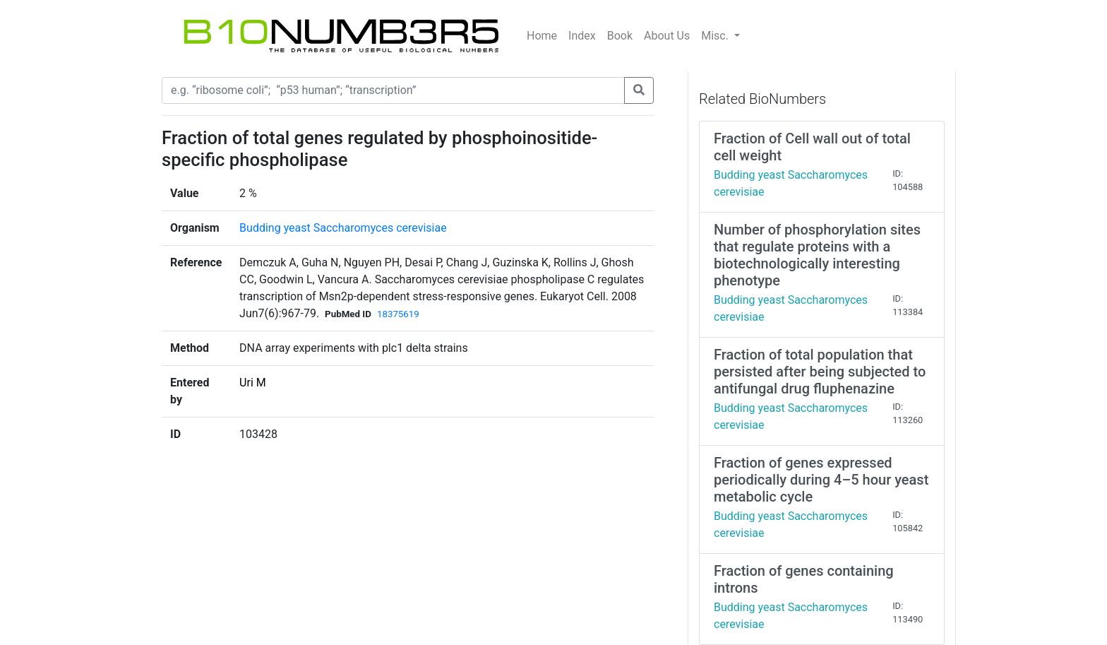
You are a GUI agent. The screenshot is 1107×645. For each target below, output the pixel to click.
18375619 (398, 314)
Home (542, 35)
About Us (667, 35)
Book (620, 35)
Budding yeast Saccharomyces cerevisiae (343, 228)
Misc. (716, 35)
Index (582, 35)
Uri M (252, 382)
